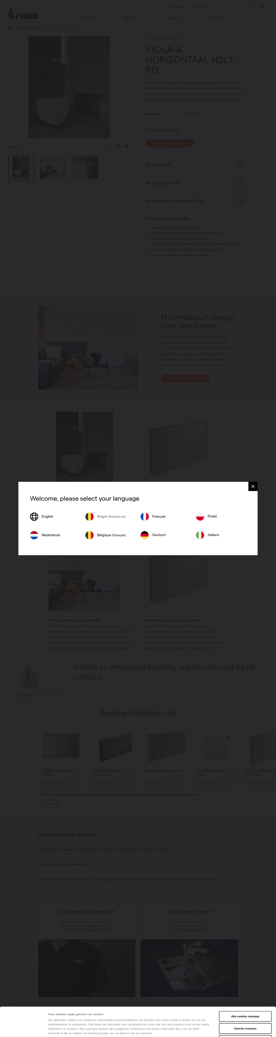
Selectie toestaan (245, 1000)
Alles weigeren (245, 1012)
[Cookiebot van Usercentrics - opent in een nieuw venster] (24, 1030)
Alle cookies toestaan (245, 988)
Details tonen (199, 1029)
